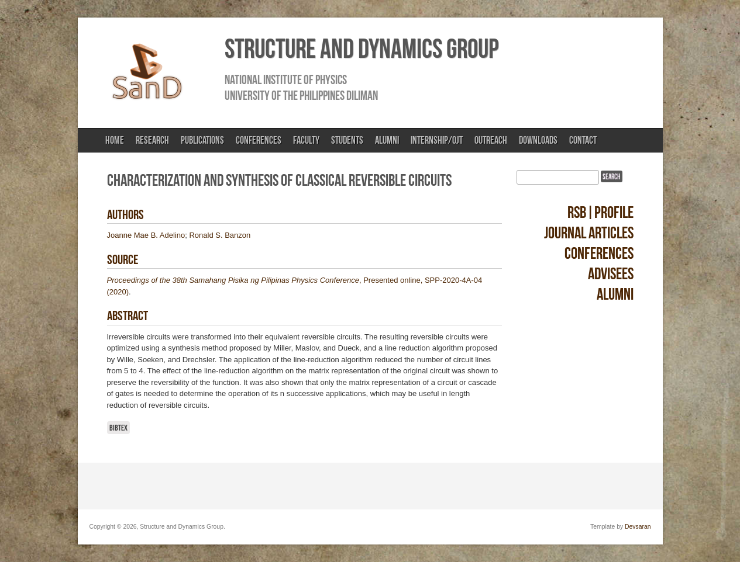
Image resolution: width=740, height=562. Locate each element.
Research (152, 140)
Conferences (258, 140)
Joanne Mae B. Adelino (146, 235)
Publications (202, 140)
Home (114, 140)
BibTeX (118, 427)
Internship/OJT (437, 140)
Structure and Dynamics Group (361, 48)
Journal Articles (589, 233)
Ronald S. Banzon (219, 235)
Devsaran (637, 526)
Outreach (490, 140)
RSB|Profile (600, 212)
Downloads (538, 140)
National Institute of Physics (286, 79)
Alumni (387, 140)
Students (347, 140)
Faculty (306, 140)
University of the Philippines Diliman (301, 95)
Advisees (611, 274)
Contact (583, 140)
